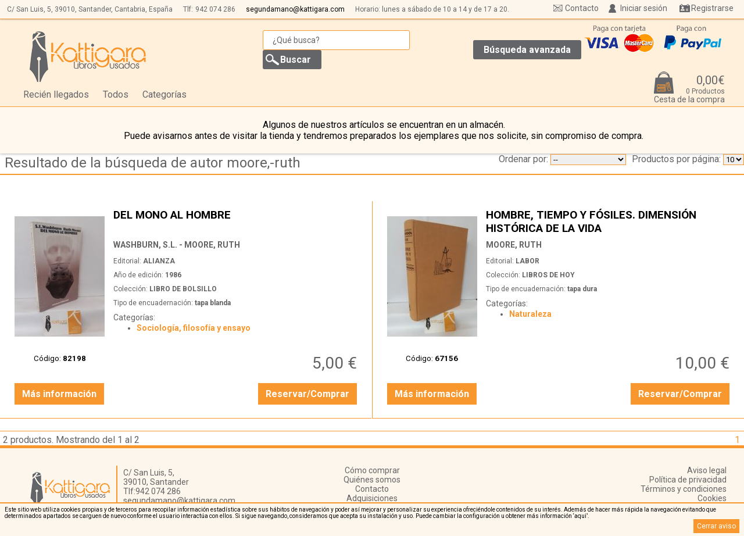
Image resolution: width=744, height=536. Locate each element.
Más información (59, 393)
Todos (115, 94)
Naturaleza (530, 314)
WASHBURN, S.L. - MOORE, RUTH (176, 244)
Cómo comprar (372, 470)
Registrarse (712, 8)
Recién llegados (56, 94)
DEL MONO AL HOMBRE (236, 221)
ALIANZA (159, 261)
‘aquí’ (580, 516)
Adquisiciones (372, 498)
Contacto (582, 8)
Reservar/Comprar (307, 393)
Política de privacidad (688, 479)
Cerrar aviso (716, 526)
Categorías (164, 94)
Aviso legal (707, 470)
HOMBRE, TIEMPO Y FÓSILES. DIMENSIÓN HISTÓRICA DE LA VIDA (609, 221)
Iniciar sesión (643, 8)
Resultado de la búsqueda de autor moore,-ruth (153, 163)
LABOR (527, 261)
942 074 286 (215, 9)
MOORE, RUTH (514, 244)
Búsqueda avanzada (527, 49)
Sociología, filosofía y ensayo (194, 328)
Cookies (712, 498)
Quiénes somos (372, 479)
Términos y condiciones (684, 489)
